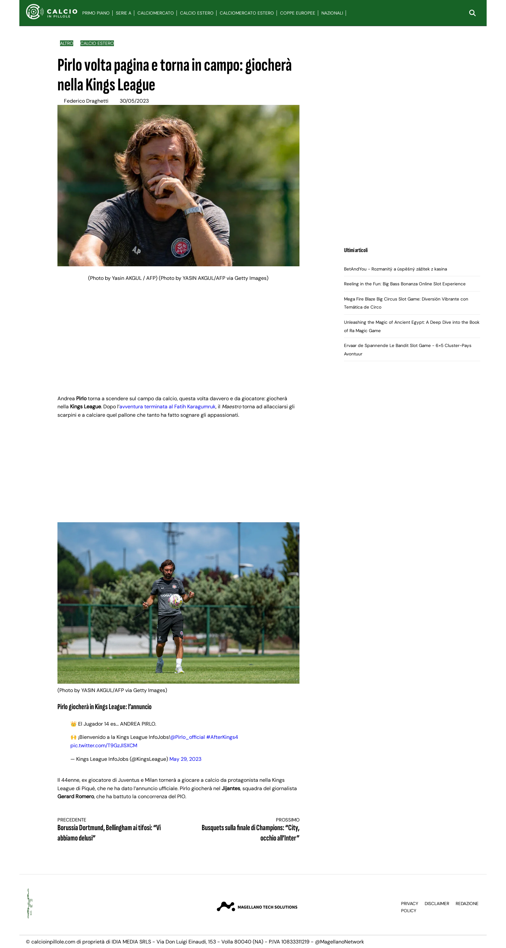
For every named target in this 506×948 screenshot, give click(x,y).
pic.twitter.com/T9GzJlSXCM (103, 745)
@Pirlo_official (187, 737)
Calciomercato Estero (247, 13)
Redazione (467, 903)
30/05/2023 (134, 100)
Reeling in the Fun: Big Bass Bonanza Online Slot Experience (405, 284)
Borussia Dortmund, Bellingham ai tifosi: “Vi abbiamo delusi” (112, 830)
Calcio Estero (197, 13)
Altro (66, 43)
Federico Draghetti (86, 100)
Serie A (123, 13)
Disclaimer (437, 903)
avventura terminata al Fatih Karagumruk (167, 406)
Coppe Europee (297, 13)
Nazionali (332, 13)
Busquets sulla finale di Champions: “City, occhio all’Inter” (244, 830)
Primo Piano (96, 13)
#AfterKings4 (222, 737)
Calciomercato (155, 13)
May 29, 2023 (185, 759)
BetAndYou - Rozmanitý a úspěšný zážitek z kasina (395, 269)
